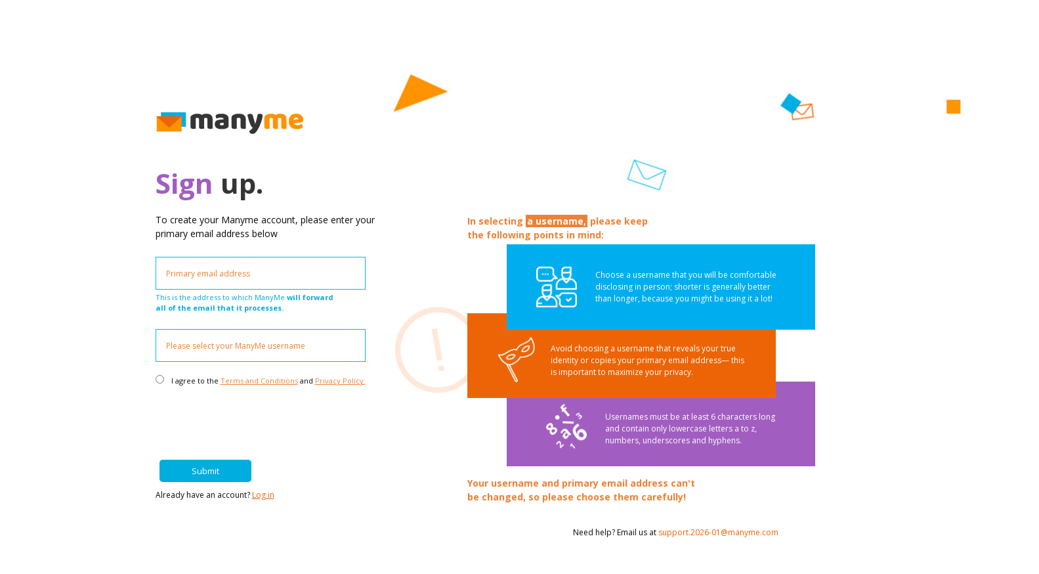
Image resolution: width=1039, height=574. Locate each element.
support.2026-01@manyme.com (718, 532)
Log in (263, 494)
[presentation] (270, 417)
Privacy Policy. (340, 381)
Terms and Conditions (259, 381)
